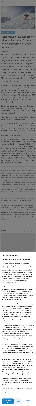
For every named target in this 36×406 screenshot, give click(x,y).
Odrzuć (18, 401)
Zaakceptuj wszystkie (8, 401)
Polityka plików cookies (28, 401)
